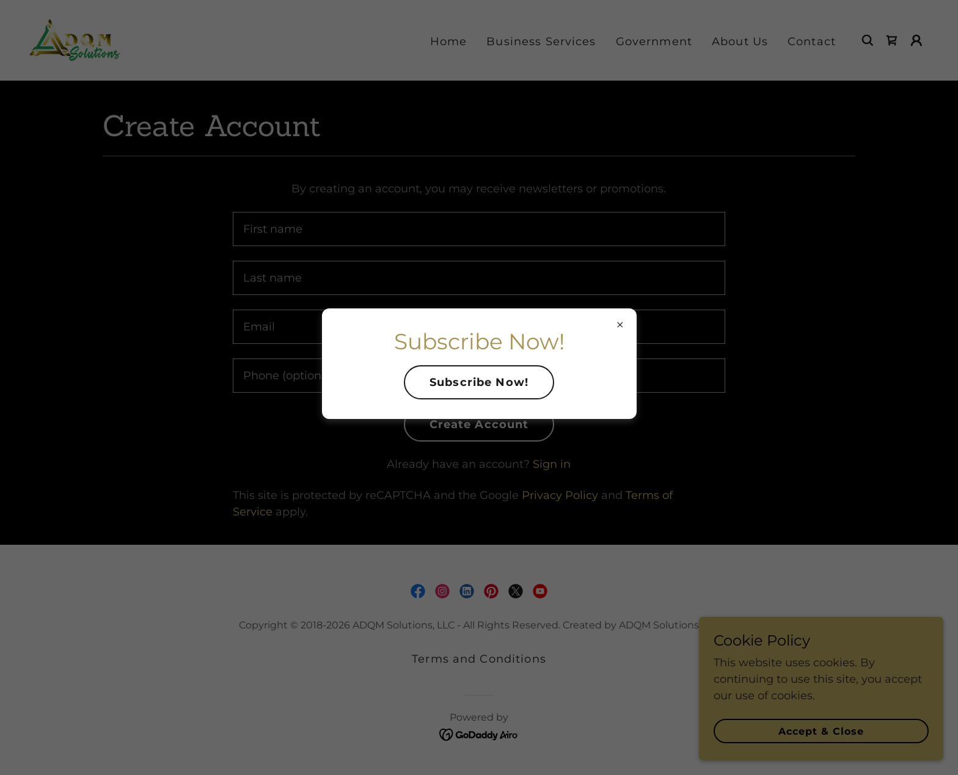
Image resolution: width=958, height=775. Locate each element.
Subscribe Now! (479, 382)
